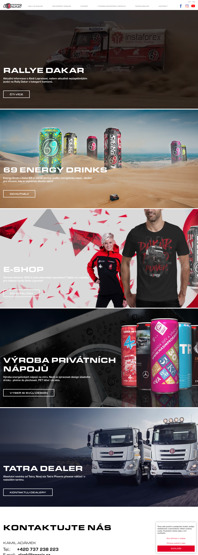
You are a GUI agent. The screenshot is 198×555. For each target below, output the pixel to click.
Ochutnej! (19, 194)
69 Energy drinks (61, 6)
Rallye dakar (35, 6)
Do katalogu (21, 293)
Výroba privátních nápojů (111, 6)
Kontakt (163, 6)
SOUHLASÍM (176, 549)
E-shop (84, 6)
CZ (189, 2)
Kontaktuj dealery (28, 492)
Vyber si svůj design (29, 393)
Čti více (16, 94)
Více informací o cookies (176, 538)
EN (194, 2)
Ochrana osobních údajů (176, 543)
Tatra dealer (142, 6)
